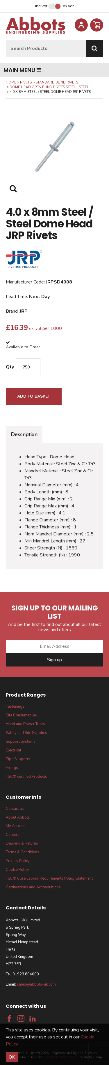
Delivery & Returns (22, 843)
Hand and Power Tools (25, 724)
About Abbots (18, 817)
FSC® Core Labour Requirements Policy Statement (49, 878)
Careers (12, 834)
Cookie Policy (17, 869)
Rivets (26, 82)
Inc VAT (41, 6)
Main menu (22, 70)
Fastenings (15, 706)
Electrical (13, 750)
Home (11, 82)
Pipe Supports (18, 759)
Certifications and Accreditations (33, 887)
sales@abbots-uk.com (36, 984)
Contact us (15, 808)
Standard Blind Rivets (56, 82)
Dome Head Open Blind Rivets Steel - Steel (49, 87)
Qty (10, 367)
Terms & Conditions (22, 852)
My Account (16, 826)
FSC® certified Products (26, 776)
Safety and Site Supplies (26, 732)
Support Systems (20, 741)
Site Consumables (21, 715)
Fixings (12, 767)
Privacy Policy (18, 861)
